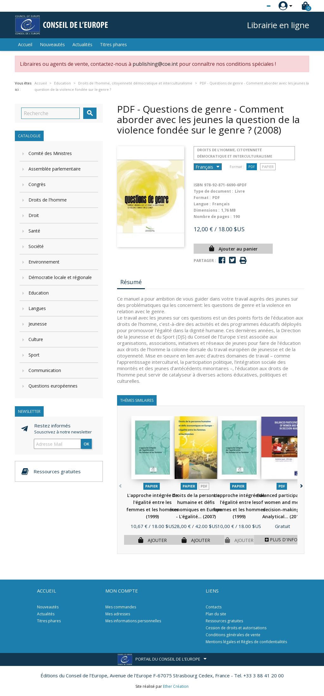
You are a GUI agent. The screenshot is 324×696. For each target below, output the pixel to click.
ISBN (198, 185)
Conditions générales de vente (233, 634)
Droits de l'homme (47, 200)
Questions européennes (53, 386)
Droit (33, 215)
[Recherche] (50, 113)
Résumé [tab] (131, 282)
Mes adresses (117, 614)
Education (38, 293)
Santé (34, 231)
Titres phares (113, 44)
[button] (300, 485)
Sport (34, 355)
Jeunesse (37, 324)
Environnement (43, 262)
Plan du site (216, 614)
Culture (35, 339)
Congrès (37, 184)
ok (86, 444)
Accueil (25, 44)
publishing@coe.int (155, 63)
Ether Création (176, 686)
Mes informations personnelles (133, 621)
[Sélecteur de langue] (255, 6)
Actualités (82, 44)
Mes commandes (120, 607)
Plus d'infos (282, 540)
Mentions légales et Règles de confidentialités (246, 641)
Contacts (213, 607)
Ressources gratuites (224, 621)
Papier (268, 166)
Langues (37, 308)
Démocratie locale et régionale (60, 277)
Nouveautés (52, 44)
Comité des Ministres (50, 153)
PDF (251, 166)
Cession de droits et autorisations (236, 628)
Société (36, 246)
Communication (44, 370)
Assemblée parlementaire (54, 169)
